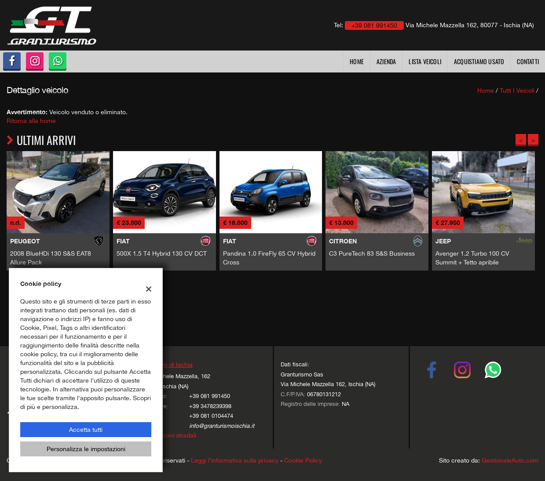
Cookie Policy (303, 460)
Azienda (386, 61)
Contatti (528, 61)
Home (357, 61)
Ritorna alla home (31, 120)
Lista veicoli (425, 61)
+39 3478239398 (210, 405)
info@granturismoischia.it (221, 425)
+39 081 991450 (209, 395)
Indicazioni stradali (170, 435)
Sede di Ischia (173, 364)
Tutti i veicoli (517, 90)
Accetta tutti (85, 429)
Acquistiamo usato (479, 61)
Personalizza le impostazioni (86, 448)
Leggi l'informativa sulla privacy (234, 460)
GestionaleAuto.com (510, 460)
